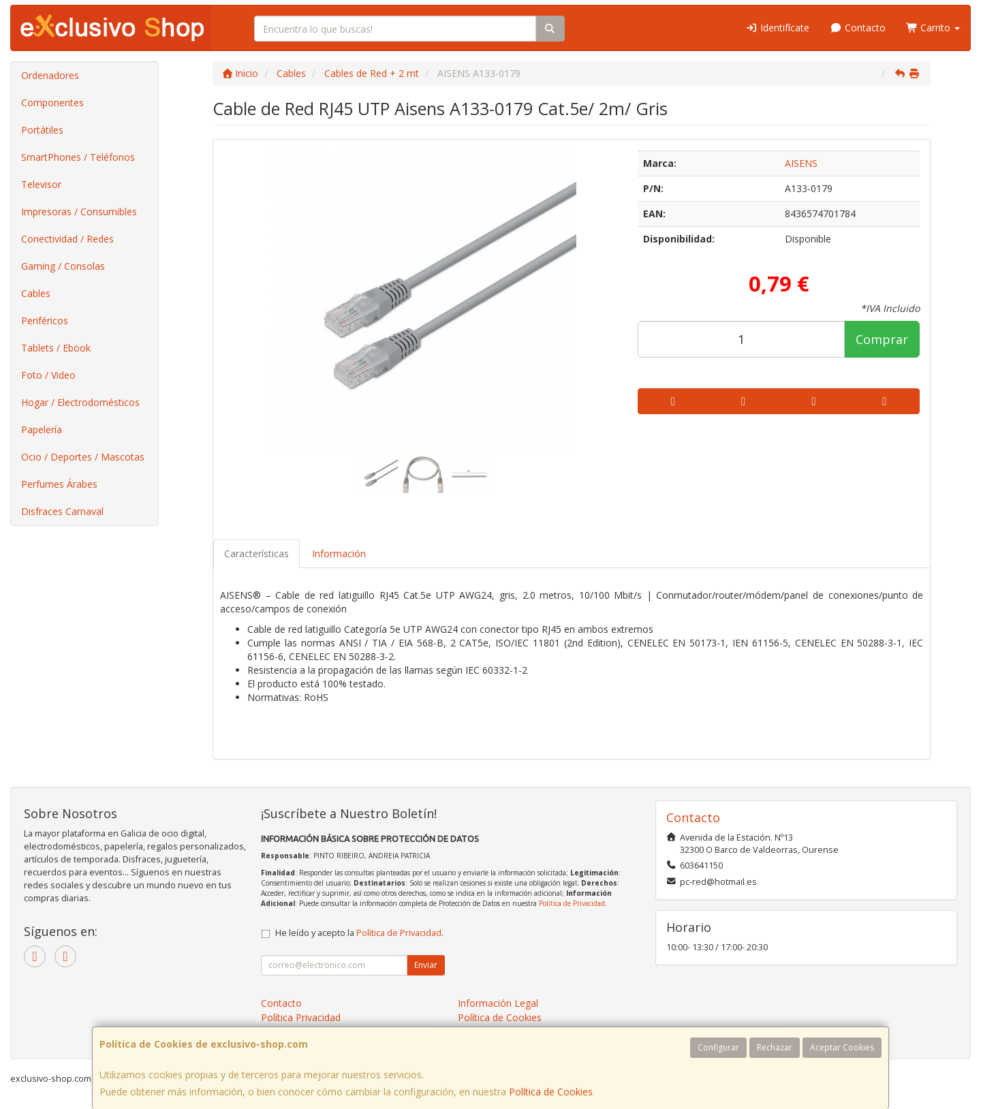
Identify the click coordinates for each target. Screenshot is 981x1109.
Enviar (425, 965)
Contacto (858, 27)
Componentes (52, 102)
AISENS (801, 163)
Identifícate (778, 27)
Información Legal (498, 1003)
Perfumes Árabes (59, 484)
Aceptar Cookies (842, 1047)
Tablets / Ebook (56, 347)
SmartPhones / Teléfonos (78, 157)
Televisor (41, 184)
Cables (35, 293)
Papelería (41, 429)
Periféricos (44, 320)
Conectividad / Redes (67, 238)
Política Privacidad (301, 1017)
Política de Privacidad (572, 903)
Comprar (882, 339)
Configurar (718, 1047)
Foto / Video (48, 375)
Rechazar (774, 1047)
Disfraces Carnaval (62, 511)
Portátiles (42, 129)
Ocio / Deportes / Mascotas (82, 456)
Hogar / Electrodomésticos (80, 402)
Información (339, 553)
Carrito (933, 27)
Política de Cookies (551, 1091)
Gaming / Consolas (63, 266)
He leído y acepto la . (359, 933)
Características (256, 553)
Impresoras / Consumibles (79, 211)
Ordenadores (50, 75)
